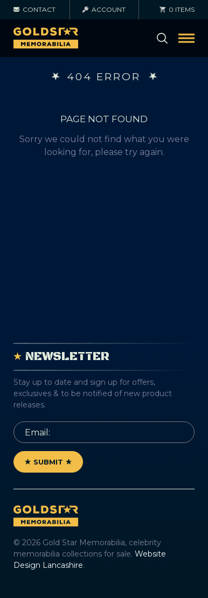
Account (104, 9)
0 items (177, 9)
